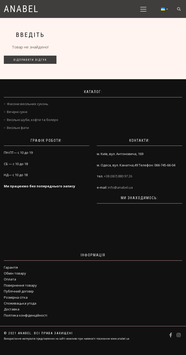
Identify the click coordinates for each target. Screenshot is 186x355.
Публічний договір (19, 291)
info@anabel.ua (120, 187)
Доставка (11, 309)
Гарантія (11, 267)
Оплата (10, 279)
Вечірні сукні (17, 111)
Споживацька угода (20, 303)
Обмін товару (15, 273)
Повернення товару (20, 285)
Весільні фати (18, 127)
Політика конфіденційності (25, 315)
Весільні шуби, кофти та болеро (32, 119)
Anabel (21, 9)
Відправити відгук (30, 60)
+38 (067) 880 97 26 (118, 176)
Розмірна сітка (16, 297)
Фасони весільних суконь (27, 104)
